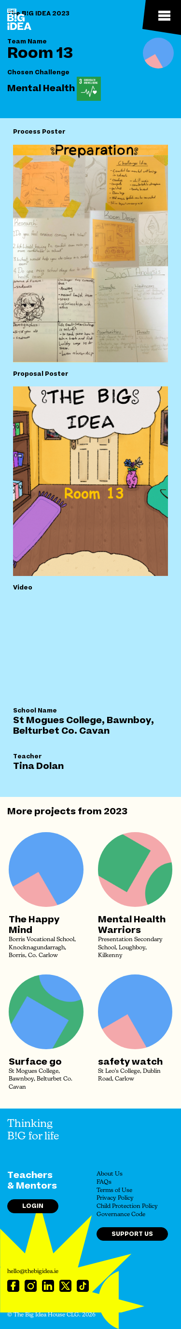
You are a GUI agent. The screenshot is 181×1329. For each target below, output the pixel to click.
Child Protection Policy (127, 1206)
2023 (115, 811)
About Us (110, 1174)
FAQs (104, 1182)
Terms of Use (114, 1190)
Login (32, 1206)
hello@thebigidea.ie (32, 1271)
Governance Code (121, 1215)
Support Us (132, 1234)
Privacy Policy (115, 1198)
